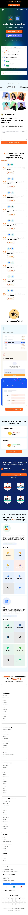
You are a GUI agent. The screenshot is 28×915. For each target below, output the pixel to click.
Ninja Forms (5, 821)
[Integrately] (2, 9)
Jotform (4, 808)
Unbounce (5, 815)
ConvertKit (5, 752)
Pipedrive (5, 709)
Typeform (5, 810)
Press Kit (4, 850)
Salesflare (5, 711)
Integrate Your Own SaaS (8, 869)
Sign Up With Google (14, 36)
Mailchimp (5, 745)
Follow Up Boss (6, 698)
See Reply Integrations (10, 616)
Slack (4, 779)
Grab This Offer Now (14, 5)
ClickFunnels (5, 747)
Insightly (4, 700)
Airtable (4, 786)
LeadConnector (6, 734)
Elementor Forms (6, 801)
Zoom (4, 788)
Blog (4, 837)
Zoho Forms (5, 826)
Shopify (4, 772)
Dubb (4, 718)
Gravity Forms (5, 803)
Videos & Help (6, 846)
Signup (4, 848)
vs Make (4, 858)
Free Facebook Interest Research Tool (8, 877)
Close (4, 707)
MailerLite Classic (6, 750)
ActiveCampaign (6, 731)
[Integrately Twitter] (6, 887)
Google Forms (6, 805)
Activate (10, 172)
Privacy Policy (10, 910)
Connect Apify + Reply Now (14, 409)
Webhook (5, 767)
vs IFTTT (5, 860)
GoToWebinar (5, 743)
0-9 (3, 898)
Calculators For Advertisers (8, 880)
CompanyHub (5, 704)
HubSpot (4, 736)
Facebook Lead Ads (7, 729)
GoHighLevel (5, 738)
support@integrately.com (9, 890)
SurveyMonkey (6, 817)
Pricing (4, 839)
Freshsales (5, 702)
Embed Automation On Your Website (10, 871)
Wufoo (4, 812)
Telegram (5, 790)
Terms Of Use (17, 910)
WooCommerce (6, 776)
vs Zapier (5, 856)
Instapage (5, 824)
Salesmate (5, 714)
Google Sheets (6, 765)
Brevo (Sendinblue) (7, 741)
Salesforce (5, 695)
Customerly (5, 720)
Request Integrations (7, 843)
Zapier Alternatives (7, 841)
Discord (4, 783)
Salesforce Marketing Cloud (8, 754)
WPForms (5, 819)
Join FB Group (14, 883)
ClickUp (4, 774)
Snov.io (4, 716)
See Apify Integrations (9, 543)
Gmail (4, 769)
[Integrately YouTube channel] (21, 887)
